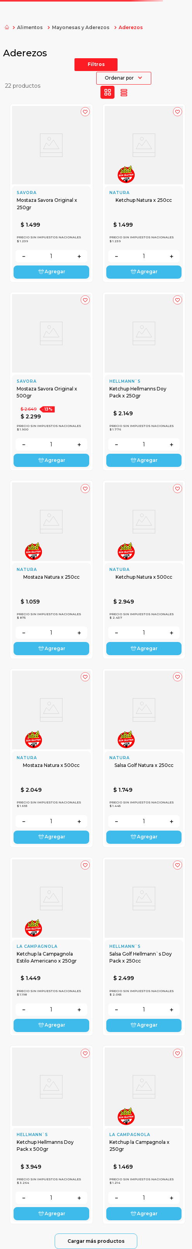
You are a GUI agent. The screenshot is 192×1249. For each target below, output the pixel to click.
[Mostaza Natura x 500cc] (51, 758)
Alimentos (30, 27)
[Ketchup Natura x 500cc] (144, 569)
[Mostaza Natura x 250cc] (51, 569)
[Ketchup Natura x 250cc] (144, 193)
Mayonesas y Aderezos (80, 27)
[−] (24, 256)
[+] (79, 256)
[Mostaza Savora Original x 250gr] (51, 193)
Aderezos (131, 27)
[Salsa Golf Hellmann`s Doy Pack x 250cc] (144, 946)
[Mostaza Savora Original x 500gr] (51, 381)
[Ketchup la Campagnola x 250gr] (144, 1135)
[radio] (107, 92)
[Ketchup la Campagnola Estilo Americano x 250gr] (51, 946)
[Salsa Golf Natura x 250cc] (144, 758)
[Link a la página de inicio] (7, 27)
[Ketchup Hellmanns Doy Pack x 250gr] (144, 381)
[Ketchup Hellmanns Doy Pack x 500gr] (51, 1135)
